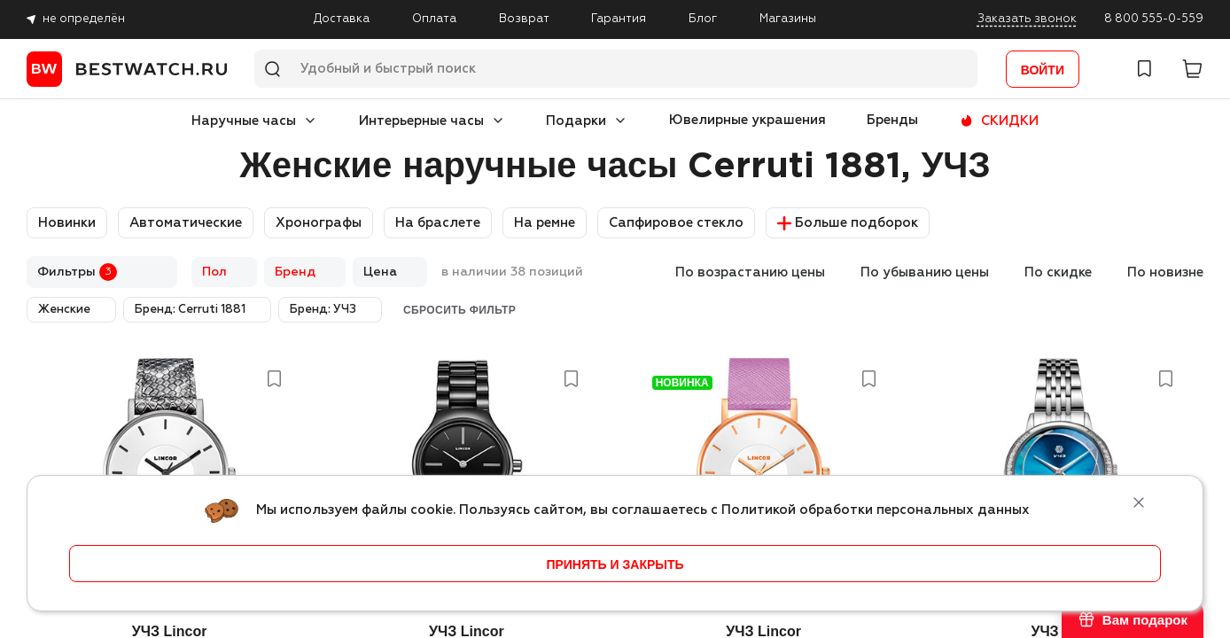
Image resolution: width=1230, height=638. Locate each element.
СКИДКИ (1010, 121)
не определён (84, 19)
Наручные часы (243, 121)
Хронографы (319, 223)
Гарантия (618, 19)
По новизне (1165, 272)
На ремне (544, 223)
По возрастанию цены (750, 272)
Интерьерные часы (421, 121)
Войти (1042, 70)
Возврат (524, 19)
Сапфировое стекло (676, 223)
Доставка (342, 19)
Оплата (434, 19)
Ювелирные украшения (747, 120)
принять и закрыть (614, 564)
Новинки (67, 223)
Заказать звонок (1027, 19)
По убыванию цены (924, 272)
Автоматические (185, 223)
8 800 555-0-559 (1153, 19)
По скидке (1058, 272)
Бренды (892, 120)
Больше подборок (847, 223)
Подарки (576, 121)
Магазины (787, 19)
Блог (703, 19)
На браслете (437, 223)
